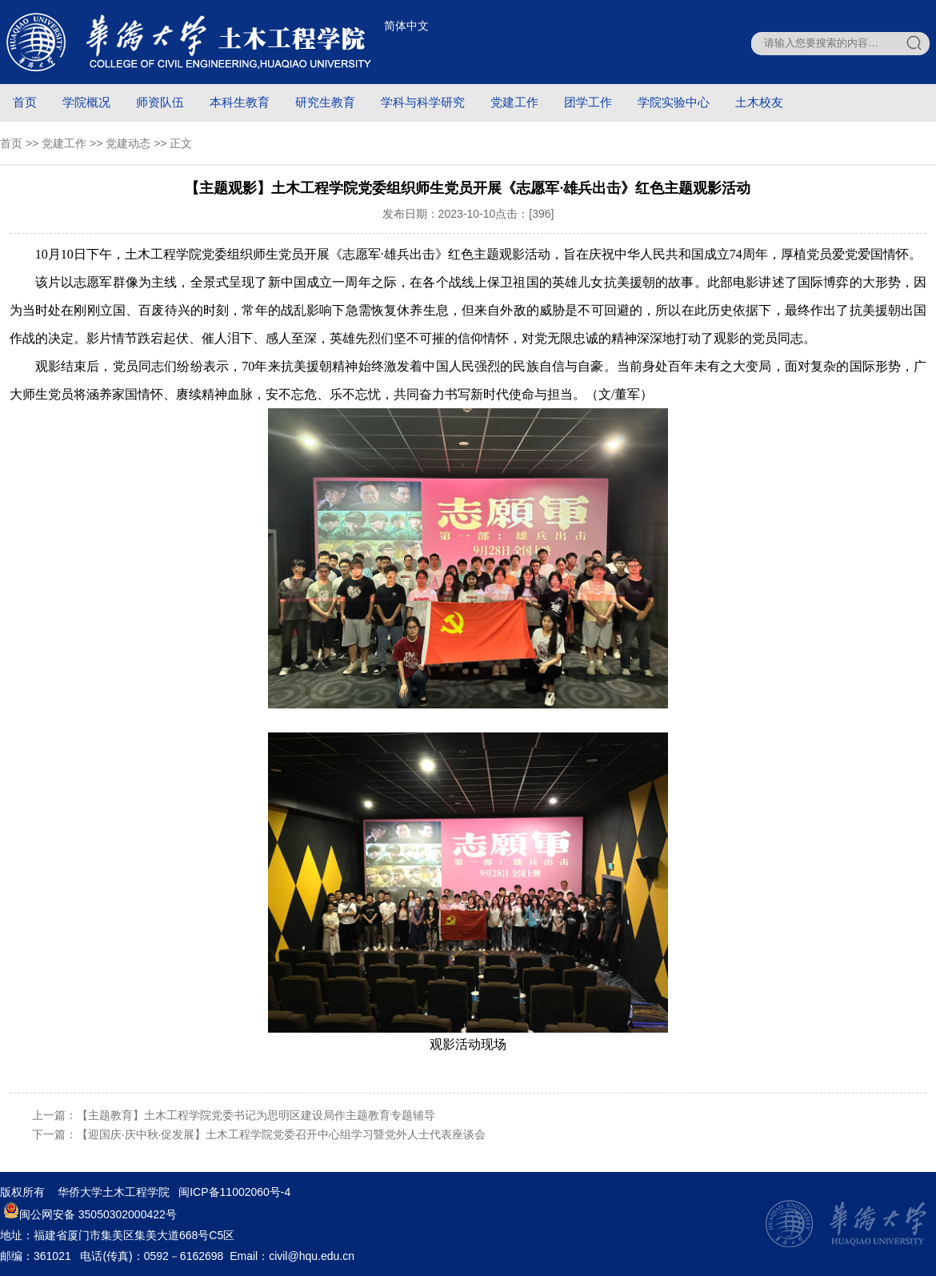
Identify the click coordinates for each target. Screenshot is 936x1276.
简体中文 (406, 25)
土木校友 (759, 102)
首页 (25, 102)
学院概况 (86, 102)
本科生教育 (240, 102)
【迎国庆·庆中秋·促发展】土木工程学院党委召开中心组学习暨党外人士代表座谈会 (281, 1134)
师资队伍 (160, 102)
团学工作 (588, 102)
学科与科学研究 (423, 102)
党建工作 (514, 102)
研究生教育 (325, 102)
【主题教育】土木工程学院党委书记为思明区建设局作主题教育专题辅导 (256, 1115)
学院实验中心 (674, 102)
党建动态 (128, 143)
